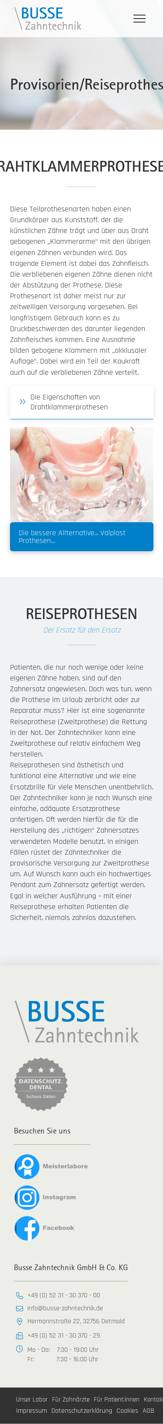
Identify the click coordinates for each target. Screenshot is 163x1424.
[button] (139, 18)
